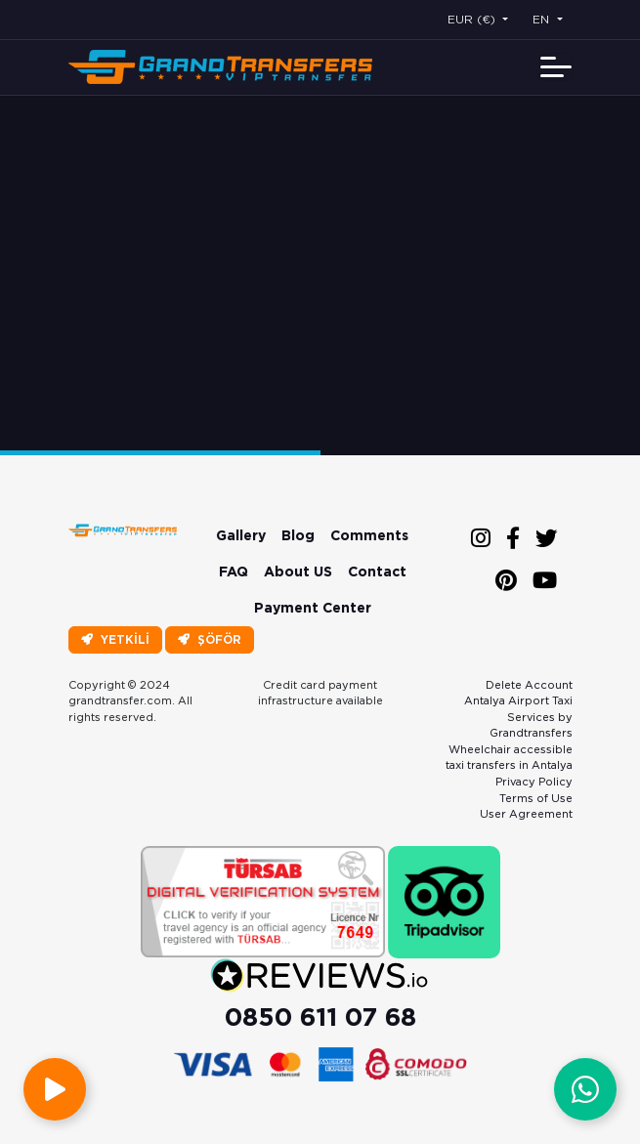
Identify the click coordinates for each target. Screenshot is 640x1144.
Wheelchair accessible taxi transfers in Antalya (509, 757)
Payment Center (312, 607)
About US (298, 571)
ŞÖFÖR (209, 639)
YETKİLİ (115, 639)
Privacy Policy (534, 781)
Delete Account (529, 685)
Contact (377, 571)
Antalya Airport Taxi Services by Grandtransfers (518, 717)
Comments (369, 535)
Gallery (241, 535)
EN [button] (543, 19)
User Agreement (526, 814)
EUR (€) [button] (473, 19)
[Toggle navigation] (556, 67)
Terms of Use (536, 798)
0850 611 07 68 (320, 1016)
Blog (298, 535)
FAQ (233, 571)
